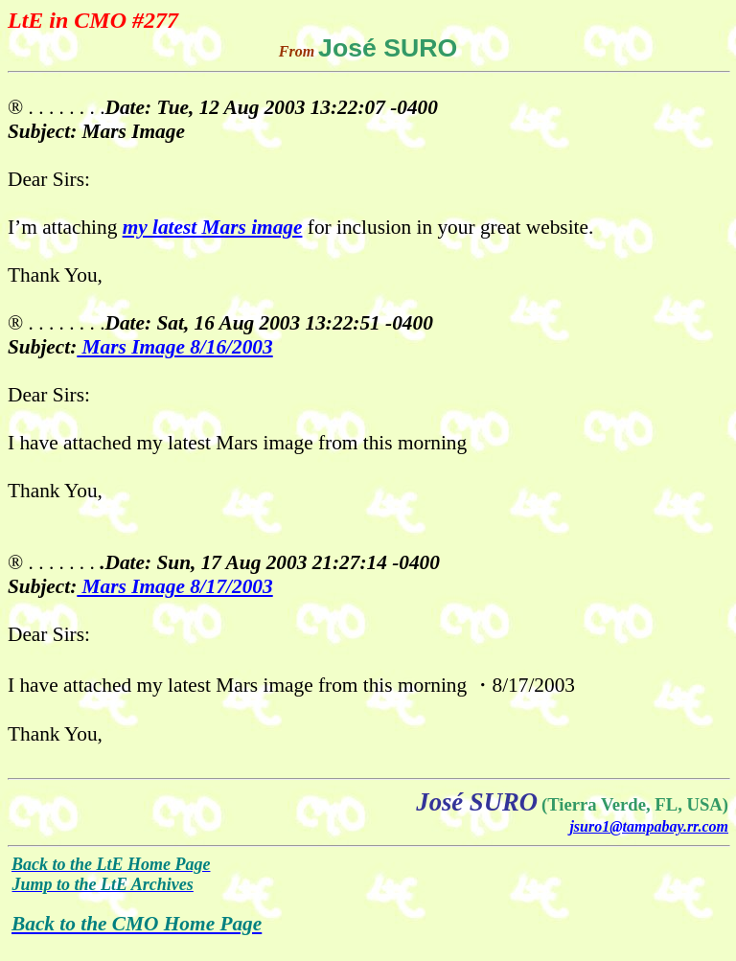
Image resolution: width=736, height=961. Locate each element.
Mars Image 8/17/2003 (174, 586)
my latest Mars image (213, 227)
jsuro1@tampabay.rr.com (648, 826)
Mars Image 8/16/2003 (174, 346)
